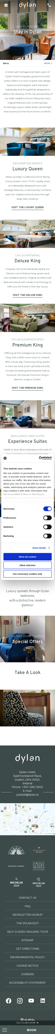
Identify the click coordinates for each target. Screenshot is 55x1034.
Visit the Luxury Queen (27, 207)
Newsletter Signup (28, 914)
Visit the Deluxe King (27, 295)
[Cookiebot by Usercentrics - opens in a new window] (39, 458)
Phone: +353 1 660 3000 (27, 787)
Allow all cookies (27, 556)
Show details (39, 548)
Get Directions (27, 948)
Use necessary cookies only (27, 574)
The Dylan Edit (27, 923)
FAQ (27, 906)
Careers (27, 974)
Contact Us (27, 897)
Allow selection (27, 565)
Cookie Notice (27, 965)
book (31, 1030)
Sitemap (27, 940)
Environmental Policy (27, 957)
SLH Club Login (27, 1022)
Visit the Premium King (27, 388)
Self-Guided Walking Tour (27, 931)
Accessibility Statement (27, 982)
